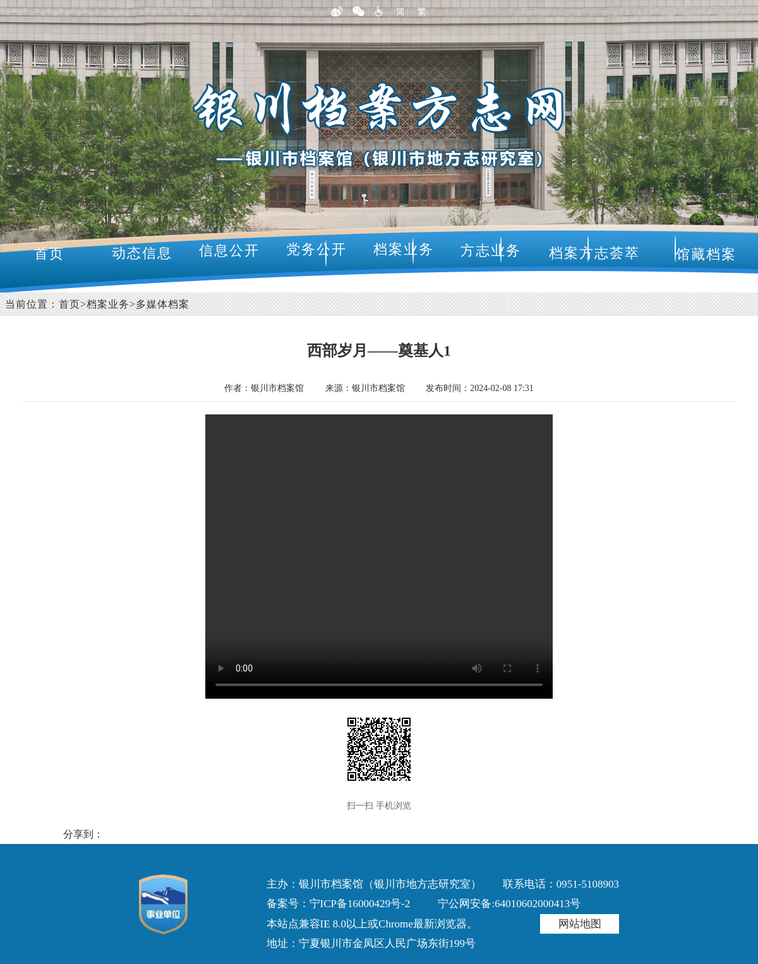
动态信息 (142, 253)
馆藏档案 (706, 254)
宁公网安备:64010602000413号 (509, 904)
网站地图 (579, 924)
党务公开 (316, 249)
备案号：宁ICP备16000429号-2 (339, 904)
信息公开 (229, 250)
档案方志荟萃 (594, 253)
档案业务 (403, 249)
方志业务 (490, 250)
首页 (49, 254)
